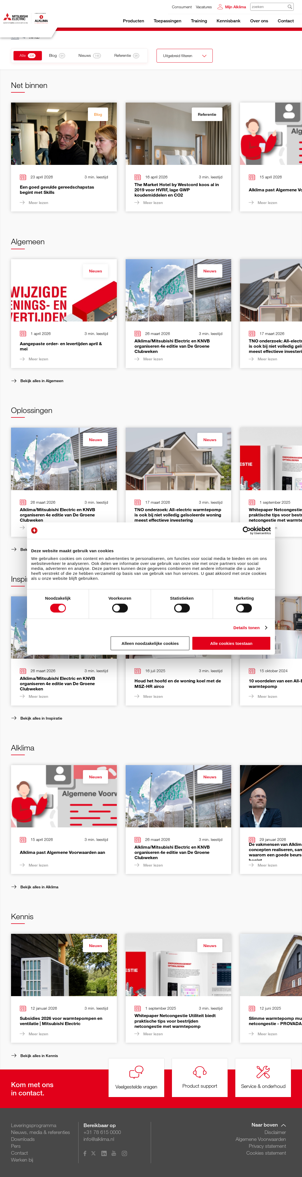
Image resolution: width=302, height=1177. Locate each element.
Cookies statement (266, 1153)
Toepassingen (167, 20)
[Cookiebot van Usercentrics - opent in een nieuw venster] (247, 530)
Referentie (207, 114)
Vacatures (204, 6)
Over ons (259, 20)
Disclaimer (275, 1132)
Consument (182, 6)
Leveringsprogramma (33, 1125)
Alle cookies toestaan (231, 643)
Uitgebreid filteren (181, 56)
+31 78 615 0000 (102, 1132)
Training (199, 20)
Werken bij (22, 1160)
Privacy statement (267, 1146)
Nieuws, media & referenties (40, 1132)
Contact (286, 20)
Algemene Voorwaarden (261, 1139)
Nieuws (95, 271)
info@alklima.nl (98, 1139)
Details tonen (246, 627)
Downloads (23, 1139)
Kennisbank (229, 20)
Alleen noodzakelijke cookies (150, 643)
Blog (98, 114)
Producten (133, 20)
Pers (16, 1146)
